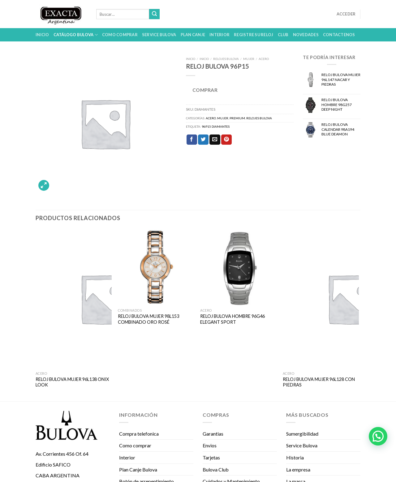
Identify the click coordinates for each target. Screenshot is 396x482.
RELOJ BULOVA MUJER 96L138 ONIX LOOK (72, 382)
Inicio (42, 34)
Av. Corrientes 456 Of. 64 (62, 454)
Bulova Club (216, 469)
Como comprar (120, 34)
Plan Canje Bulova (138, 469)
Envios (210, 445)
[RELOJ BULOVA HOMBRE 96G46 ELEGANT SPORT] (238, 267)
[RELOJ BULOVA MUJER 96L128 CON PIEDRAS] (321, 298)
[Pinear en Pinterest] (226, 139)
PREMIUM (237, 118)
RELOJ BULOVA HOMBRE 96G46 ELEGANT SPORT (232, 319)
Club (283, 34)
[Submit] (154, 14)
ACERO (264, 59)
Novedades (306, 34)
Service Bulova (159, 34)
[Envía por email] (214, 139)
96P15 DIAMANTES (216, 126)
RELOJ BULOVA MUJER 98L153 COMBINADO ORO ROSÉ (148, 319)
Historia (295, 457)
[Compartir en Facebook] (192, 139)
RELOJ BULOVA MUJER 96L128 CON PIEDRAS (319, 382)
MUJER (248, 59)
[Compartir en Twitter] (203, 139)
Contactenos (339, 34)
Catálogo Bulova (76, 35)
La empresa (298, 469)
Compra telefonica (139, 434)
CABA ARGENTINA (58, 475)
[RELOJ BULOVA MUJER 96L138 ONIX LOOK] (74, 298)
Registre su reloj (253, 34)
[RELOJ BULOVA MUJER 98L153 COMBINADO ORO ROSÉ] (156, 267)
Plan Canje (193, 34)
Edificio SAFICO (53, 464)
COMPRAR (204, 90)
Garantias (213, 434)
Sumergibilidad (302, 434)
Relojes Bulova (226, 59)
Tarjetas (211, 457)
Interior (219, 34)
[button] (378, 436)
